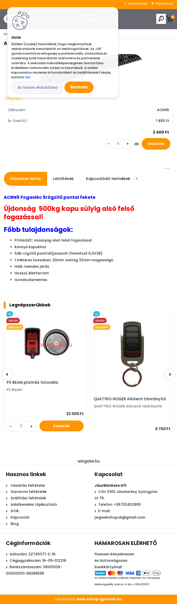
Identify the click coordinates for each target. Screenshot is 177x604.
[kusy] (118, 143)
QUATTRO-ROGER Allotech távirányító (130, 399)
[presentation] (7, 374)
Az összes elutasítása (38, 87)
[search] (161, 18)
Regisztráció (164, 3)
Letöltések (63, 178)
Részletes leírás (25, 178)
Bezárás (79, 87)
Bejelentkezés (138, 3)
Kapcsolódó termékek (113, 179)
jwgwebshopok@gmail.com (120, 517)
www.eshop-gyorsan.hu (99, 599)
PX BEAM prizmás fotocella (32, 382)
